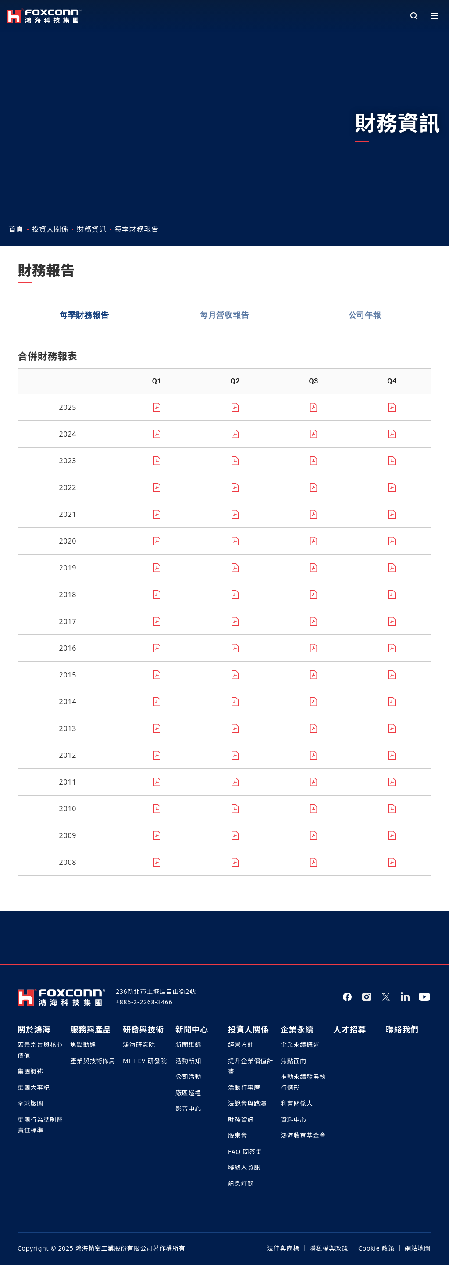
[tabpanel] (224, 655)
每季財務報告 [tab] (84, 358)
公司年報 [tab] (365, 358)
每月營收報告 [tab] (224, 358)
